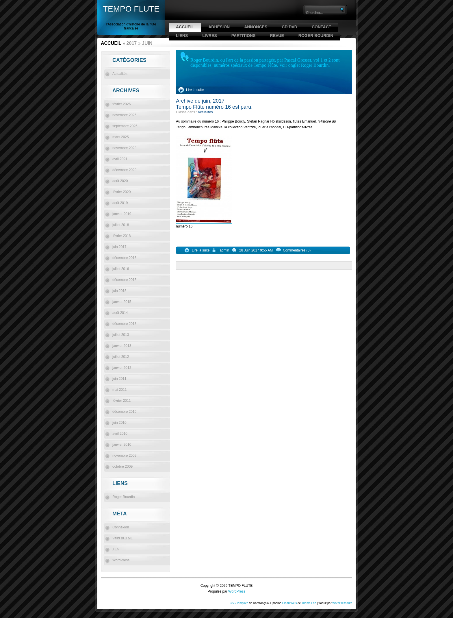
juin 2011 (119, 379)
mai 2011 (119, 390)
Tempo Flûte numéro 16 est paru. (214, 107)
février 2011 (121, 401)
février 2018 (121, 236)
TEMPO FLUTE (131, 8)
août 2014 (120, 313)
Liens (182, 35)
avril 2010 (119, 434)
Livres (209, 35)
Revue (277, 35)
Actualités (205, 112)
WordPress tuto (342, 603)
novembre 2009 (124, 456)
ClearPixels (289, 603)
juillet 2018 (120, 225)
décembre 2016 (124, 258)
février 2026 (121, 104)
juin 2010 (119, 423)
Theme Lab (309, 603)
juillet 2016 (120, 269)
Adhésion (219, 27)
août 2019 (120, 203)
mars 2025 (120, 137)
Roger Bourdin (315, 35)
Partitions (243, 35)
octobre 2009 (122, 467)
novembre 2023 (124, 148)
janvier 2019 (121, 214)
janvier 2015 (121, 302)
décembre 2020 (124, 170)
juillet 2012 (120, 357)
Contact (321, 27)
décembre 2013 (124, 324)
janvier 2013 (121, 346)
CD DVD (289, 27)
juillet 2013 (120, 335)
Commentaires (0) (297, 250)
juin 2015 (119, 291)
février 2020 (121, 192)
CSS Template (239, 603)
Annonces (255, 27)
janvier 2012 (121, 368)
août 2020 (120, 181)
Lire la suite (195, 90)
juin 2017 (119, 247)
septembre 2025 (125, 126)
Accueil (185, 27)
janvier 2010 (121, 445)
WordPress (120, 560)
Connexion (120, 527)
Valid (122, 538)
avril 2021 (119, 159)
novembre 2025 (124, 115)
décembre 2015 (124, 280)
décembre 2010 (124, 412)
